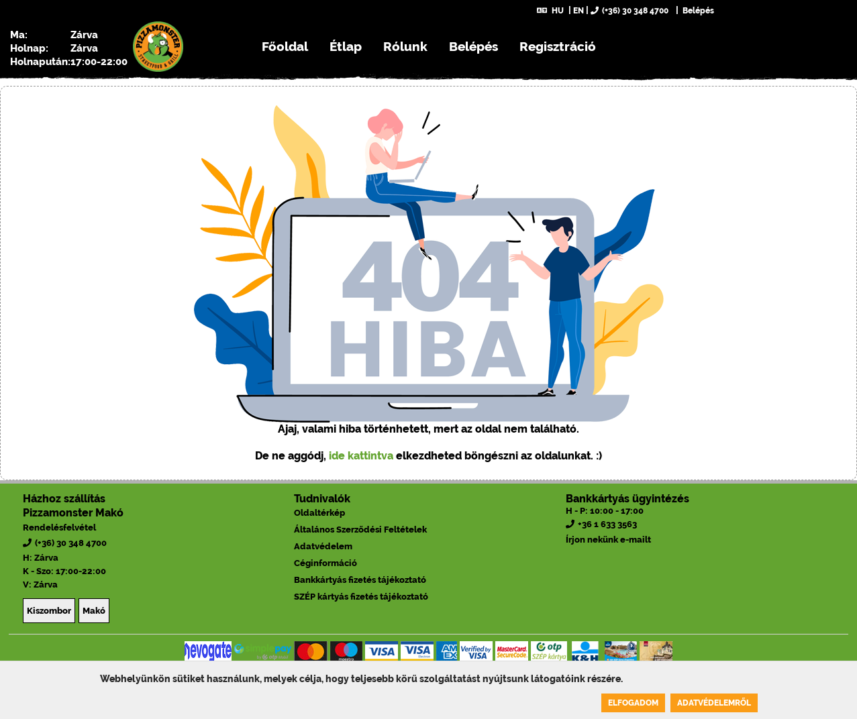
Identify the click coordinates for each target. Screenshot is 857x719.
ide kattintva (361, 455)
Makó (94, 611)
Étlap (346, 46)
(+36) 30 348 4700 (629, 10)
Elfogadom (633, 703)
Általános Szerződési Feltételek (360, 529)
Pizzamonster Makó (73, 512)
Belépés (697, 10)
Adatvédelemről (714, 703)
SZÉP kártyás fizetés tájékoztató (361, 597)
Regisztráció (557, 46)
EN (578, 10)
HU (550, 10)
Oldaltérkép (319, 513)
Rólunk (405, 46)
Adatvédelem (323, 546)
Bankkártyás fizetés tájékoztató (360, 580)
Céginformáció (325, 563)
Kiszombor (49, 611)
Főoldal (285, 46)
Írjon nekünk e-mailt (608, 540)
